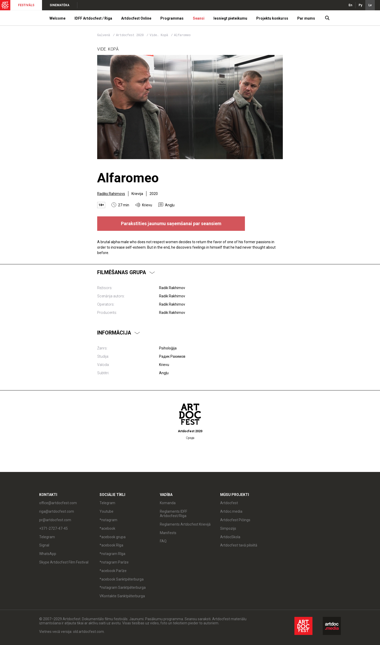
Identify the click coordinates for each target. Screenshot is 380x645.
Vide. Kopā (160, 35)
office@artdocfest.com (58, 503)
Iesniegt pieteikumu (230, 18)
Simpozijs (228, 528)
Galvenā (103, 35)
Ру (360, 5)
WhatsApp (47, 554)
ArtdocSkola (230, 537)
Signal (44, 545)
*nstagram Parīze (114, 562)
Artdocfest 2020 (130, 35)
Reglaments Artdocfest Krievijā (185, 524)
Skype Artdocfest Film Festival (63, 562)
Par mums (306, 18)
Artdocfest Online (136, 18)
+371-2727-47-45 (53, 528)
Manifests (168, 533)
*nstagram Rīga (112, 554)
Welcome (57, 18)
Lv (370, 5)
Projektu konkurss (272, 18)
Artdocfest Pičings (235, 520)
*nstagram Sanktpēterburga (123, 587)
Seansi (198, 18)
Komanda (168, 503)
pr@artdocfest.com (55, 520)
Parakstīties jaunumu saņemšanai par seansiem (171, 223)
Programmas (172, 18)
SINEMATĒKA (59, 5)
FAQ (163, 541)
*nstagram (108, 520)
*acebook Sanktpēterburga (122, 579)
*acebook (107, 528)
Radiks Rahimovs (111, 194)
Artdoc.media (231, 511)
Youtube (106, 511)
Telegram (47, 537)
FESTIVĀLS (26, 5)
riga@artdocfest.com (56, 511)
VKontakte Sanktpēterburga (122, 596)
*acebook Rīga (111, 545)
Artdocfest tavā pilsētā (238, 545)
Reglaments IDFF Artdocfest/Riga (173, 513)
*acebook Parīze (113, 571)
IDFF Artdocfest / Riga (93, 18)
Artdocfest (229, 503)
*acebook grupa (113, 537)
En (350, 5)
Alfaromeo (182, 35)
